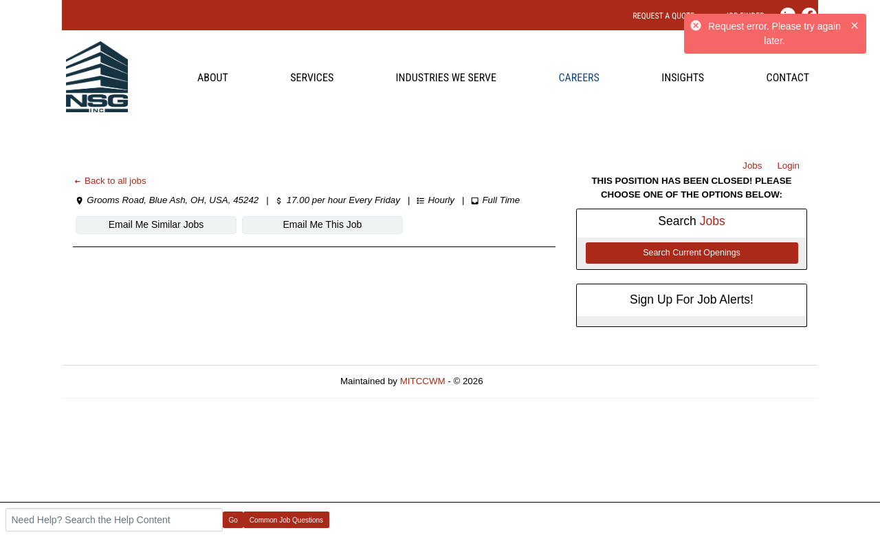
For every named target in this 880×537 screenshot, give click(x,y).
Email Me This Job (322, 224)
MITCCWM (423, 381)
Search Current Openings (691, 252)
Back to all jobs (109, 181)
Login (788, 165)
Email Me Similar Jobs (156, 224)
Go (233, 520)
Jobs (752, 165)
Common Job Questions (286, 520)
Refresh (523, 381)
